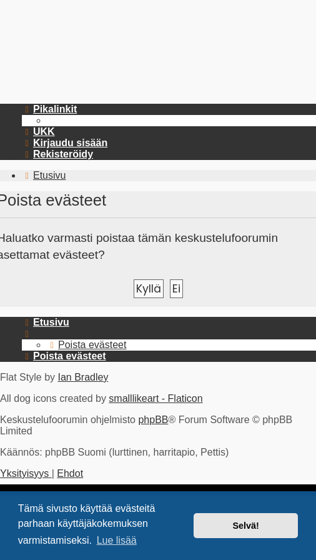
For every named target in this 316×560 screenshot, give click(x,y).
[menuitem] (38, 131)
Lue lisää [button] (117, 540)
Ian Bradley (82, 377)
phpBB (153, 419)
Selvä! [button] (245, 526)
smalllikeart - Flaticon (155, 398)
